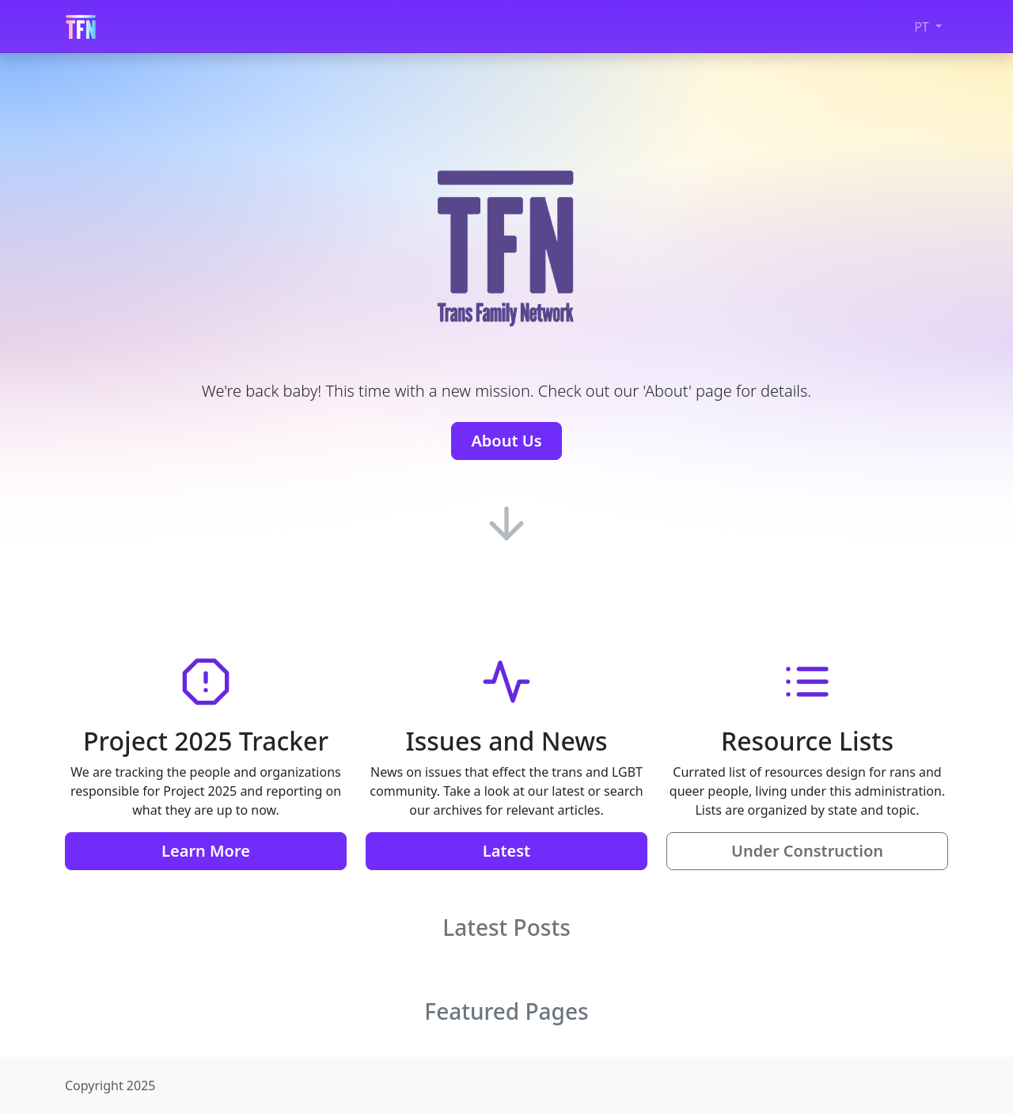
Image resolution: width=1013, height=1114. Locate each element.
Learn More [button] (205, 850)
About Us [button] (506, 440)
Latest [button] (506, 850)
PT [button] (923, 27)
